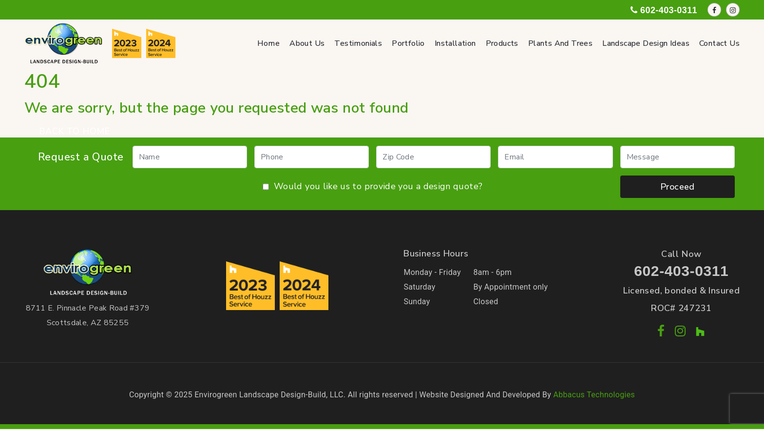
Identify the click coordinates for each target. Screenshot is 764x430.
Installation (455, 43)
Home (268, 43)
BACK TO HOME (74, 131)
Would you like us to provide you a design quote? (372, 187)
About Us (307, 43)
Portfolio (408, 43)
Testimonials (358, 43)
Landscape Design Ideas (645, 43)
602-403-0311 (681, 271)
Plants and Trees (560, 43)
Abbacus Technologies (594, 394)
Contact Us (719, 43)
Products (502, 43)
